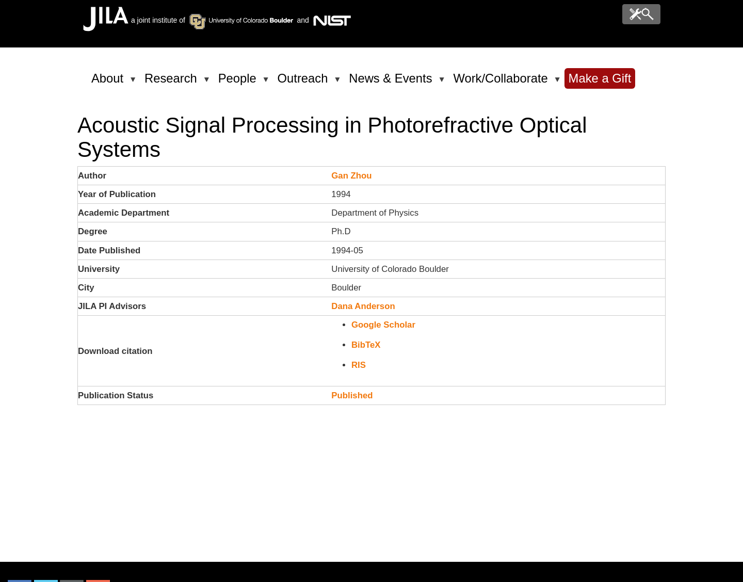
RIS (358, 365)
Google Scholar (383, 325)
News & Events (392, 82)
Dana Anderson (363, 306)
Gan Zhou (351, 176)
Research (172, 82)
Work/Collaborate (502, 82)
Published (352, 395)
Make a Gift (600, 78)
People (239, 82)
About (109, 82)
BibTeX (366, 345)
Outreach (305, 82)
